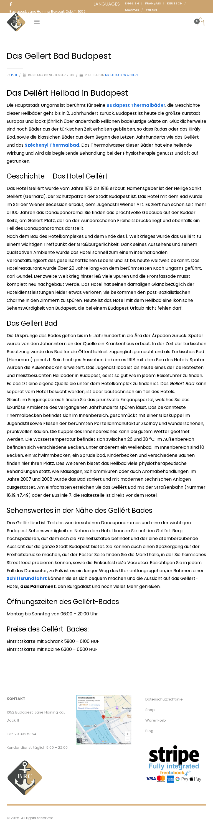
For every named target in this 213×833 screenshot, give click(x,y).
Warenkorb (155, 720)
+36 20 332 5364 (21, 734)
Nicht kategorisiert (121, 75)
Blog (149, 730)
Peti (14, 75)
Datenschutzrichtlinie (164, 699)
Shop (150, 709)
